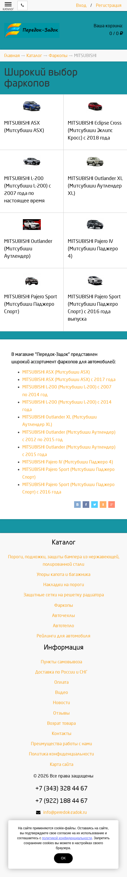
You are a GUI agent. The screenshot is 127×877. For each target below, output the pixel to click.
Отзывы (61, 713)
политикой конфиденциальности (67, 838)
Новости (61, 702)
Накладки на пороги (63, 584)
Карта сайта (61, 764)
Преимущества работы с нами (61, 743)
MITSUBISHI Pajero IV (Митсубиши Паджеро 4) (67, 462)
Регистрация (108, 5)
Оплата (61, 682)
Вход (81, 5)
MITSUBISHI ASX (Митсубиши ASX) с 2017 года (68, 379)
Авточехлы (63, 615)
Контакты (61, 733)
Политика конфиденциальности (61, 754)
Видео (61, 692)
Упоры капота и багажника (63, 574)
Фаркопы (63, 605)
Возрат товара (61, 723)
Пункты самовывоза (61, 661)
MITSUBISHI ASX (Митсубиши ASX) (56, 372)
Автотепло (63, 625)
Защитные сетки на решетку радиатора (63, 594)
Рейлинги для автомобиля (63, 636)
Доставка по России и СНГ (61, 672)
